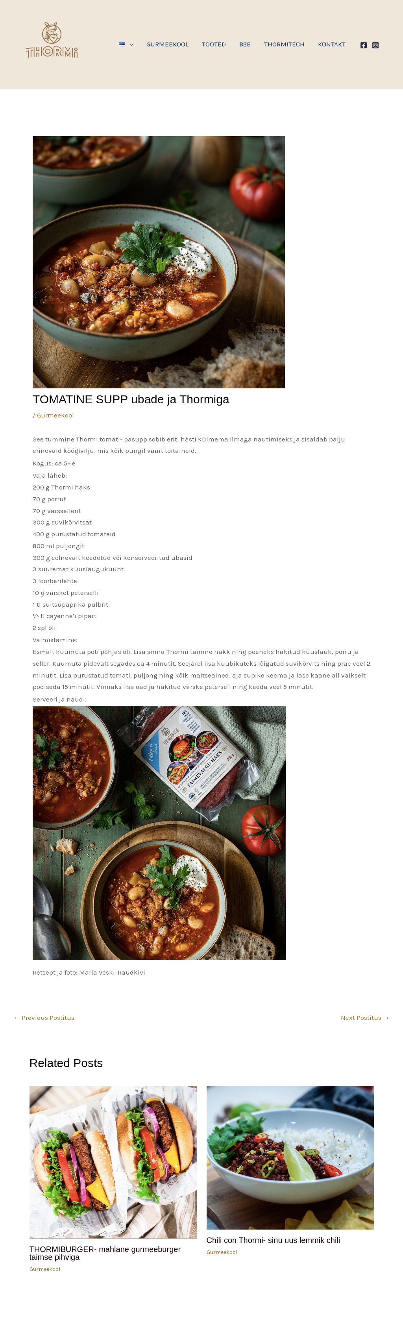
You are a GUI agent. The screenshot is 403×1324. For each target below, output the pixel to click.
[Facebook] (363, 45)
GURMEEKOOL (167, 44)
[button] (126, 44)
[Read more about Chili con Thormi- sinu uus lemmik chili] (290, 1157)
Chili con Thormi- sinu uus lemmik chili (273, 1240)
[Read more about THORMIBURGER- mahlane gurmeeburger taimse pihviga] (113, 1161)
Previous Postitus (43, 1017)
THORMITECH (284, 44)
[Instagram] (375, 45)
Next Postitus (365, 1017)
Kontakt (332, 44)
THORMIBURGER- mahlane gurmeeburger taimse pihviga (105, 1253)
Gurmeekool (55, 415)
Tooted (214, 44)
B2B (245, 44)
